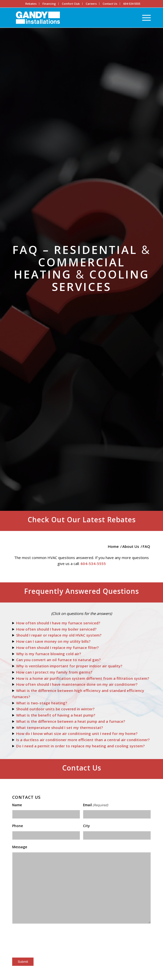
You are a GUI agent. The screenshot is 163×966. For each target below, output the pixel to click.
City (86, 825)
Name (17, 805)
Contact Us (110, 3)
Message (19, 847)
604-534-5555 (131, 3)
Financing (49, 3)
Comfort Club (71, 3)
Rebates (31, 3)
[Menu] (144, 18)
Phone (17, 825)
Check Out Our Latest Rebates (82, 519)
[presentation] (50, 942)
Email (95, 805)
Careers (91, 3)
